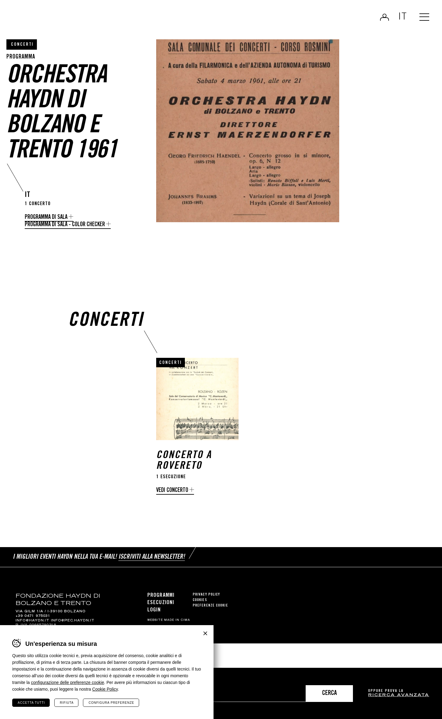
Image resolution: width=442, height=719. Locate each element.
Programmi (160, 600)
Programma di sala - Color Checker (65, 225)
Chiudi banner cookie (205, 633)
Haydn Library (63, 19)
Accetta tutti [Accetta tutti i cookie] (31, 702)
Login (384, 17)
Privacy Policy (206, 600)
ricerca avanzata (398, 695)
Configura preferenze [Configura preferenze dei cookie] (111, 702)
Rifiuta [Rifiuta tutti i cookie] (67, 702)
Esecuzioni (160, 607)
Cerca (329, 693)
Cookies (200, 605)
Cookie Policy (105, 689)
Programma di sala (46, 217)
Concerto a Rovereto (184, 466)
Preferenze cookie (210, 611)
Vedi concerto (172, 495)
